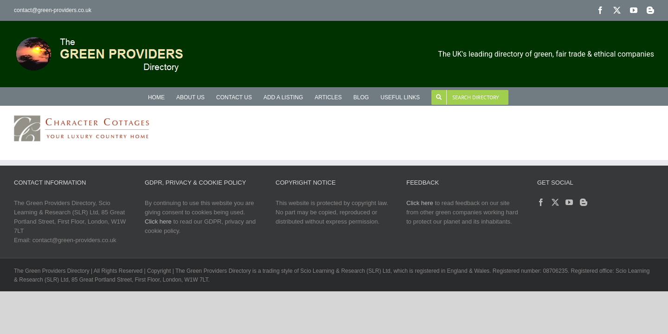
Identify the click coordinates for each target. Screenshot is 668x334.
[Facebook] (541, 202)
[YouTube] (569, 202)
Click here (158, 221)
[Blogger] (583, 202)
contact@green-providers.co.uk (52, 10)
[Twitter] (555, 202)
